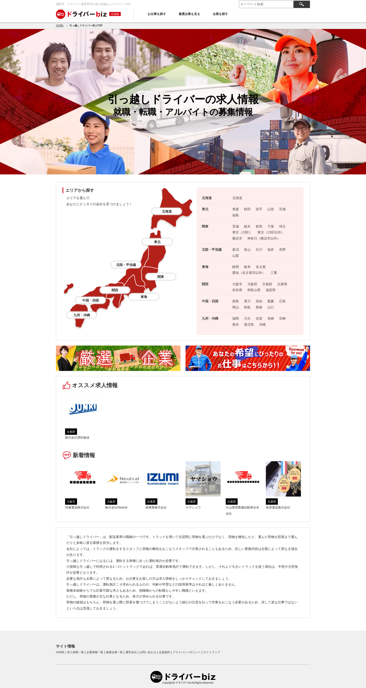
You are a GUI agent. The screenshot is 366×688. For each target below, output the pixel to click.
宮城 (282, 209)
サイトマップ (211, 652)
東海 (144, 297)
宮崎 (282, 318)
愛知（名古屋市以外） (248, 273)
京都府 (267, 284)
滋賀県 (271, 290)
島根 (259, 307)
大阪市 (237, 284)
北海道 (167, 211)
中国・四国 (90, 300)
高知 (259, 301)
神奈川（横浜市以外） (263, 238)
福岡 (235, 318)
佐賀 (259, 318)
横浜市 (237, 238)
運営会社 (131, 652)
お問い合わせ (147, 652)
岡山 (235, 307)
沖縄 (262, 324)
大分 (247, 318)
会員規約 (164, 652)
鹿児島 (249, 324)
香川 (247, 301)
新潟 (235, 249)
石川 (259, 249)
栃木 (247, 226)
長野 (282, 249)
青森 (235, 209)
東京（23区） (242, 232)
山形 (270, 209)
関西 (115, 290)
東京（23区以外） (270, 232)
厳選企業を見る (189, 14)
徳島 (235, 301)
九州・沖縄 (81, 315)
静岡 (235, 267)
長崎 (270, 318)
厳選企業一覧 (114, 652)
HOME (60, 25)
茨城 (235, 226)
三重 (273, 273)
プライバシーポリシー (187, 652)
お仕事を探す (157, 14)
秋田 (247, 209)
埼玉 (282, 226)
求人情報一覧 (75, 652)
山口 (270, 307)
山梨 (235, 256)
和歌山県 (254, 290)
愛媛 (270, 301)
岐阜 (247, 267)
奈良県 (237, 290)
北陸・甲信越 (126, 265)
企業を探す (220, 14)
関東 (160, 277)
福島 (235, 215)
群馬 (259, 226)
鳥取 (247, 307)
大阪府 (252, 284)
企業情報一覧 (94, 652)
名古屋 (261, 267)
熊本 (235, 324)
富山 (247, 249)
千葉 (270, 226)
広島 (282, 301)
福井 (270, 249)
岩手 (259, 209)
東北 (157, 242)
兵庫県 (282, 284)
